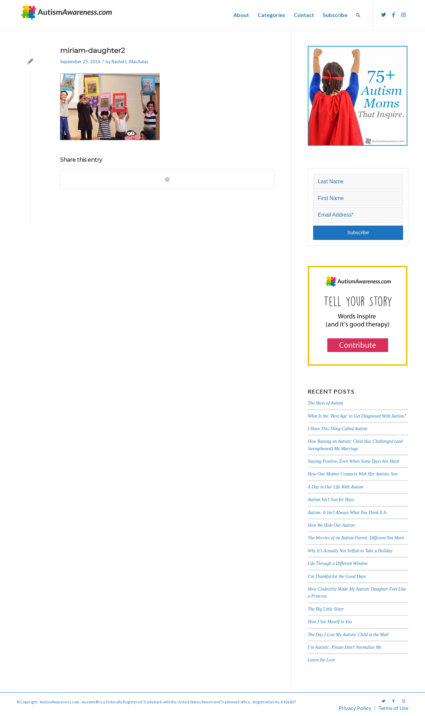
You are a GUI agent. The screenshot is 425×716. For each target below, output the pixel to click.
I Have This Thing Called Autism (337, 428)
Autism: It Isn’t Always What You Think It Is (348, 512)
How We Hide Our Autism (331, 525)
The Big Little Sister (326, 609)
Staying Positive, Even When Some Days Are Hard (353, 461)
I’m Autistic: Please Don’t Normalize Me (345, 647)
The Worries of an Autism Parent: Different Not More (356, 537)
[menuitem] (241, 15)
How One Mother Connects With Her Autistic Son (352, 473)
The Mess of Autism (325, 403)
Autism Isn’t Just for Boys (331, 499)
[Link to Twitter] (383, 15)
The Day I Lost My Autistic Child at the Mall (348, 634)
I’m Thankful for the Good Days (337, 576)
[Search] (358, 15)
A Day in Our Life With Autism (335, 486)
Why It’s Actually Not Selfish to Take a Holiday (350, 550)
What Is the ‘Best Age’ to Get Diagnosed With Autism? (357, 416)
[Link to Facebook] (393, 15)
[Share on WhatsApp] (167, 179)
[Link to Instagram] (403, 15)
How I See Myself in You (330, 621)
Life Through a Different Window (338, 563)
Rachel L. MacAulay (130, 61)
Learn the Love (321, 659)
